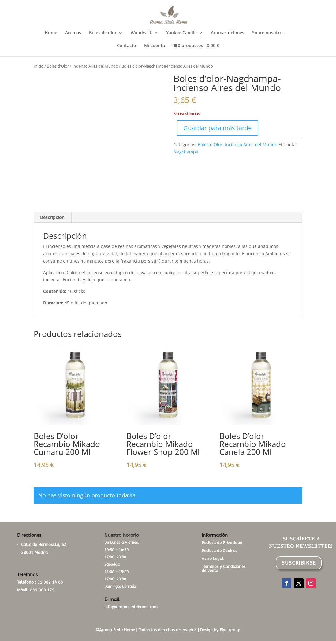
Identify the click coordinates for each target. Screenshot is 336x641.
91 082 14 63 (50, 582)
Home (51, 33)
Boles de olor (103, 33)
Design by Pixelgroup (220, 630)
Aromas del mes (227, 33)
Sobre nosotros (268, 33)
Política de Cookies (219, 550)
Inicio (38, 66)
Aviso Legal (213, 558)
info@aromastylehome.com (131, 607)
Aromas (73, 33)
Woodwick (141, 33)
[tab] (52, 217)
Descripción (52, 217)
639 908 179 (42, 590)
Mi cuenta (154, 45)
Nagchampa (186, 152)
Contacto (126, 45)
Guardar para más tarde (217, 128)
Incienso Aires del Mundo (95, 66)
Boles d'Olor (58, 66)
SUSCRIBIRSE (299, 563)
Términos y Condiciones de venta (223, 568)
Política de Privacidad (222, 542)
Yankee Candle (181, 33)
